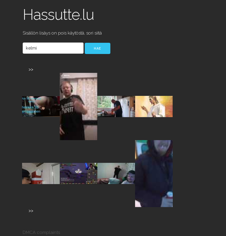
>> (31, 69)
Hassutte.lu (58, 14)
